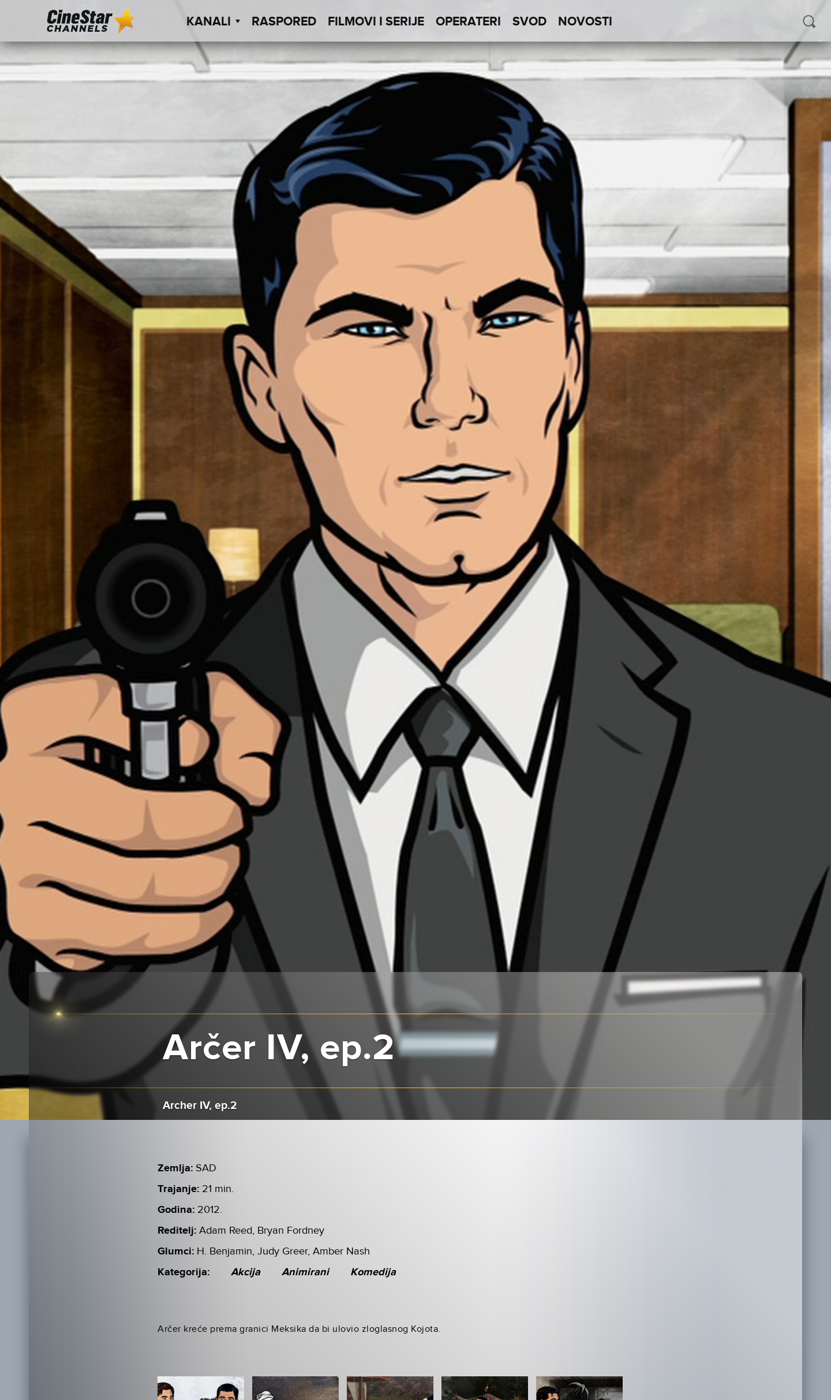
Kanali (213, 21)
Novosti (585, 21)
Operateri (468, 21)
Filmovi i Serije (376, 21)
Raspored (284, 21)
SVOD (529, 21)
